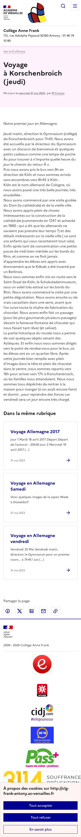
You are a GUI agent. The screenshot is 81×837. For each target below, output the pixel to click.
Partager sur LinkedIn (31, 611)
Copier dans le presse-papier (55, 611)
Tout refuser (41, 817)
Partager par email (43, 611)
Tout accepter (40, 805)
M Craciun (58, 93)
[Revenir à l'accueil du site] (8, 632)
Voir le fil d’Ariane (14, 51)
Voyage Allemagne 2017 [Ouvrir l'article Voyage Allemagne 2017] (35, 431)
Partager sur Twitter (19, 611)
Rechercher (63, 6)
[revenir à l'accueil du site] (40, 30)
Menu (75, 6)
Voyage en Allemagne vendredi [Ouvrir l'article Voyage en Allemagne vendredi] (32, 538)
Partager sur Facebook (7, 611)
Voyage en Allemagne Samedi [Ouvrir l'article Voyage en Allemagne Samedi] (32, 486)
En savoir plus (40, 829)
